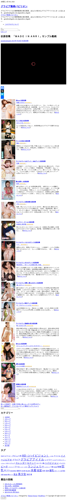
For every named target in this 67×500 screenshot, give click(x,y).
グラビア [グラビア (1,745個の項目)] (16, 460)
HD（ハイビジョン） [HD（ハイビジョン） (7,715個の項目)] (35, 455)
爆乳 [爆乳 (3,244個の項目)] (51, 470)
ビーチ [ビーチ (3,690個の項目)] (4, 466)
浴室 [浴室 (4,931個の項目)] (39, 470)
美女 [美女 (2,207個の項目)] (15, 474)
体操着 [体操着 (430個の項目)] (55, 467)
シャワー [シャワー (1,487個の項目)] (48, 460)
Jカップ (7, 437)
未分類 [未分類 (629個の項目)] (23, 471)
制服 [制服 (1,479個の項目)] (59, 467)
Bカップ (7, 421)
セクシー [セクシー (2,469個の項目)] (31, 463)
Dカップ (8, 425)
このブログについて (12, 24)
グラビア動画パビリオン (14, 6)
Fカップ (7, 429)
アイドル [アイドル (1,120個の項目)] (57, 456)
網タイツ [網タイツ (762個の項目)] (10, 474)
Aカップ (8, 419)
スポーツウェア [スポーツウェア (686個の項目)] (10, 463)
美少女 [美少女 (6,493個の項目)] (22, 474)
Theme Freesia (32, 496)
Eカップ (7, 427)
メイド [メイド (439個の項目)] (21, 467)
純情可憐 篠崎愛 (10, 490)
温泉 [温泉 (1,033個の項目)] (47, 471)
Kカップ (8, 439)
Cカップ (7, 423)
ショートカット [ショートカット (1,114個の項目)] (58, 460)
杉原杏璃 (25, 41)
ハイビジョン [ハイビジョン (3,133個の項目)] (52, 463)
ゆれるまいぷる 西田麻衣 (13, 484)
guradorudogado (6, 41)
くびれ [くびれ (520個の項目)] (51, 456)
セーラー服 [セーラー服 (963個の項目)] (40, 463)
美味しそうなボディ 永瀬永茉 (15, 488)
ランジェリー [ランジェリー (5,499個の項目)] (36, 466)
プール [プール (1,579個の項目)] (17, 467)
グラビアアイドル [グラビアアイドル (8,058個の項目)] (32, 459)
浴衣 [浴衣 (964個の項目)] (43, 471)
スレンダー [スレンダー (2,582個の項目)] (21, 463)
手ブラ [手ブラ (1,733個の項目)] (7, 471)
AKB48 (7, 417)
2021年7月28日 (16, 41)
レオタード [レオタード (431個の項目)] (47, 467)
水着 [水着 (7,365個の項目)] (33, 470)
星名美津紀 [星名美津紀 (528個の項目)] (13, 471)
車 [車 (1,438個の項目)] (31, 474)
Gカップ (4, 32)
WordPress (41, 496)
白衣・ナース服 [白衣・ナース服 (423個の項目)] (58, 470)
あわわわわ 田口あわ (12, 492)
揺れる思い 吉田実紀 (12, 486)
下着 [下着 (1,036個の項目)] (51, 467)
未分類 (7, 445)
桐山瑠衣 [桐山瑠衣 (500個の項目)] (28, 471)
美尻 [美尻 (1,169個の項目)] (28, 474)
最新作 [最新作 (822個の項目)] (19, 471)
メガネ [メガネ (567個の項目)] (25, 467)
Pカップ (7, 443)
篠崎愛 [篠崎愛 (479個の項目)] (5, 474)
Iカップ (7, 435)
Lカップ (7, 441)
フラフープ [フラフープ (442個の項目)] (11, 467)
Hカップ (8, 433)
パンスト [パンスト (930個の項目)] (62, 463)
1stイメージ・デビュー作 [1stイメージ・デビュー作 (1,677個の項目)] (11, 456)
